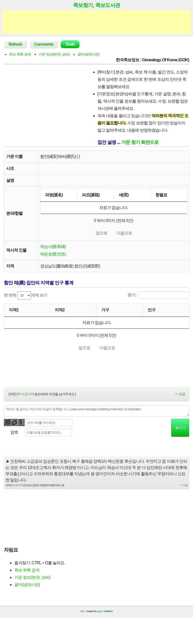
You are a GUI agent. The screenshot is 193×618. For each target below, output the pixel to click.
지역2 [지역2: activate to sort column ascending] (60, 311)
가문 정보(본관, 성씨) (54, 54)
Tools (70, 44)
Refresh (15, 44)
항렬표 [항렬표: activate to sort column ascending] (161, 195)
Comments (44, 44)
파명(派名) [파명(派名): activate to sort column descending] (54, 195)
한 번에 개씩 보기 (25, 296)
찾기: (158, 296)
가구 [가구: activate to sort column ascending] (105, 311)
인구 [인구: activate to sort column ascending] (151, 311)
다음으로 (124, 233)
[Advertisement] (96, 22)
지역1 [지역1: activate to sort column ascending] (14, 311)
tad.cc (83, 613)
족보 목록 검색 (20, 54)
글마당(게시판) (88, 54)
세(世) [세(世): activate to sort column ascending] (124, 195)
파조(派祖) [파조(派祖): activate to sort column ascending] (91, 195)
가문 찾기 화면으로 (140, 142)
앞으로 (101, 233)
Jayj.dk (99, 613)
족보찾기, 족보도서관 (96, 5)
